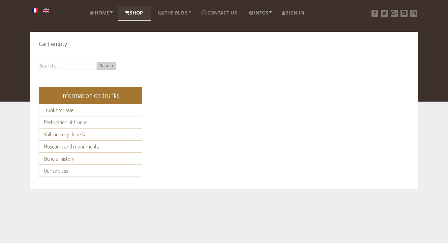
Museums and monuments (71, 146)
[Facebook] (375, 13)
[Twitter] (384, 13)
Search (106, 65)
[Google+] (394, 13)
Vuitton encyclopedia (65, 134)
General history (59, 158)
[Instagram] (413, 13)
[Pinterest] (404, 13)
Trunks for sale (58, 110)
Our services (56, 170)
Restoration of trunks (65, 122)
